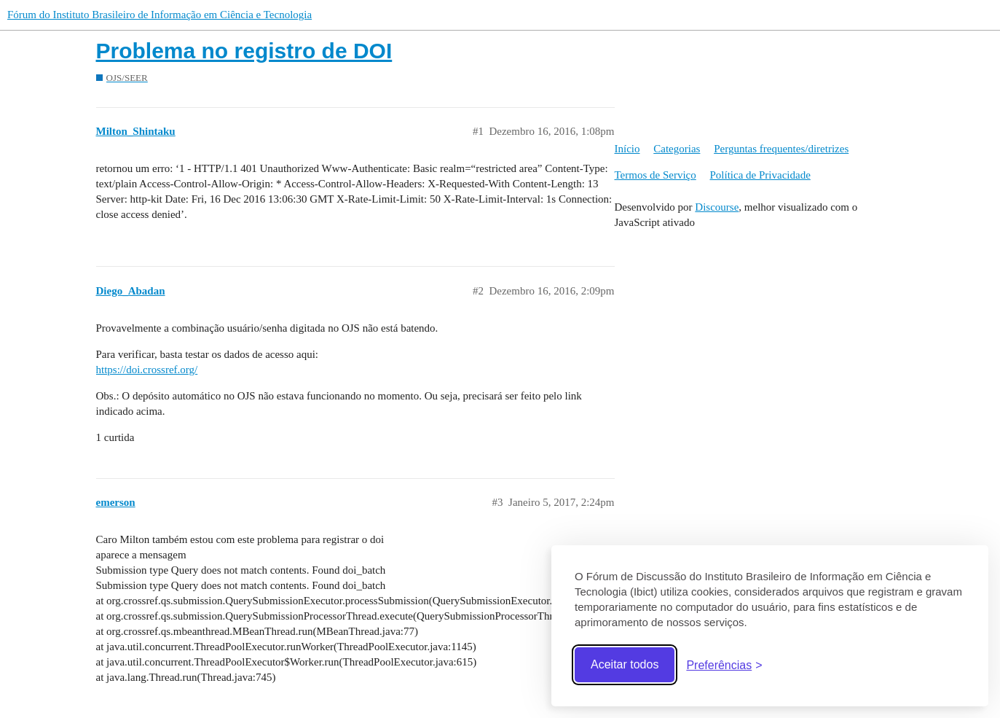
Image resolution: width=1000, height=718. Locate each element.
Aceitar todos (624, 664)
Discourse (717, 207)
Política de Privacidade (760, 175)
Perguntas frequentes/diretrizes (781, 149)
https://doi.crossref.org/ (147, 369)
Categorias (676, 149)
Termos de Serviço (655, 175)
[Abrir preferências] (724, 665)
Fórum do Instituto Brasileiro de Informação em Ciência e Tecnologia (159, 14)
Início (627, 149)
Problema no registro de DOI (244, 51)
